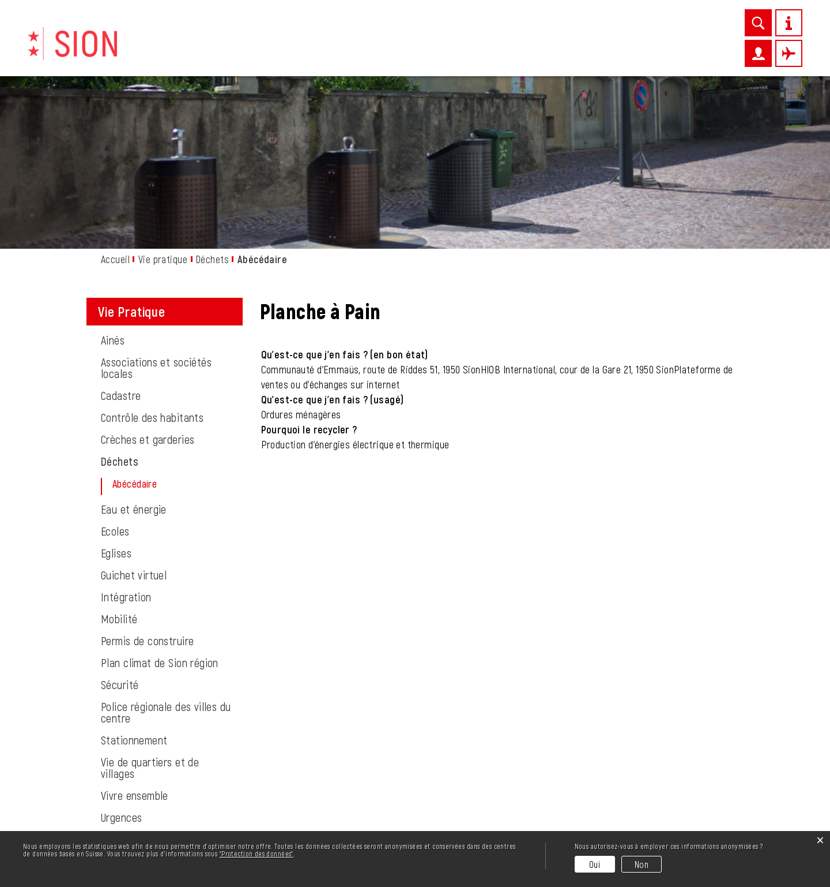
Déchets (119, 303)
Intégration (126, 439)
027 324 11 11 (155, 827)
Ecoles (115, 373)
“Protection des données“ (256, 853)
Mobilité (119, 460)
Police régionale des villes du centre (166, 554)
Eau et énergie (134, 351)
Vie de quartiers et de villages (150, 609)
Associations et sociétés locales (156, 209)
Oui (594, 864)
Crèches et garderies (147, 281)
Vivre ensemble (134, 637)
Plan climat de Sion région (159, 504)
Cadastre (121, 237)
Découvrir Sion (254, 50)
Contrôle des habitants (152, 259)
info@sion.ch (171, 813)
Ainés (112, 182)
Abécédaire (162, 325)
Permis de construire (147, 482)
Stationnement (134, 582)
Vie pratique (370, 50)
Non (641, 864)
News (316, 50)
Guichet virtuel (134, 417)
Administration (567, 50)
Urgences (121, 659)
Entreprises (442, 50)
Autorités (641, 50)
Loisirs (501, 50)
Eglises (116, 395)
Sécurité (119, 526)
